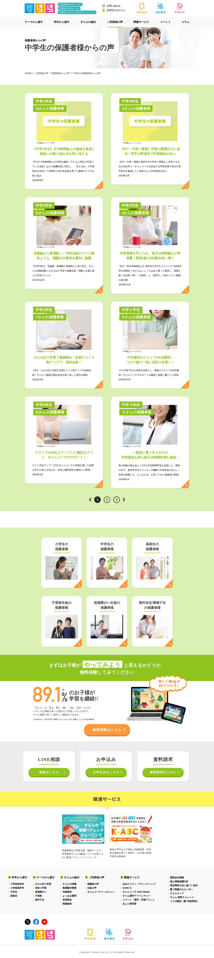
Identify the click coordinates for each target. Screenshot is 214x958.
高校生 (13, 895)
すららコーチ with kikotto (136, 892)
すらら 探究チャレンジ (182, 897)
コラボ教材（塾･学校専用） (184, 901)
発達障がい (41, 892)
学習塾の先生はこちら (69, 8)
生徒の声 (91, 888)
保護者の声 (93, 884)
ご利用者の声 (41, 73)
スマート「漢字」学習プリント (139, 899)
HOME (28, 73)
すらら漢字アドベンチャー (136, 895)
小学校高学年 (17, 888)
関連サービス (132, 877)
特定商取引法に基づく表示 (184, 885)
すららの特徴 (69, 884)
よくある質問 (69, 895)
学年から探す (19, 877)
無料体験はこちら (107, 730)
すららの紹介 (72, 877)
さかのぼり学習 (43, 884)
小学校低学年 (17, 884)
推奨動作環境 (69, 888)
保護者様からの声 (35, 40)
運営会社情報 (177, 877)
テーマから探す (45, 877)
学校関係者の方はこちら (70, 4)
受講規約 (67, 903)
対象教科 (67, 892)
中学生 (13, 892)
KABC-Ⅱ (127, 888)
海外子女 (39, 899)
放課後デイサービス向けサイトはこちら (77, 12)
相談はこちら (49, 772)
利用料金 (67, 899)
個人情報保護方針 (179, 881)
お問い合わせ (111, 5)
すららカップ (177, 893)
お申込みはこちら (106, 772)
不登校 (38, 895)
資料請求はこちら (163, 772)
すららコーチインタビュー (101, 892)
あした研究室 (129, 903)
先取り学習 (41, 888)
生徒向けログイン (113, 10)
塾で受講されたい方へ (181, 889)
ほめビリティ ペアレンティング (139, 884)
